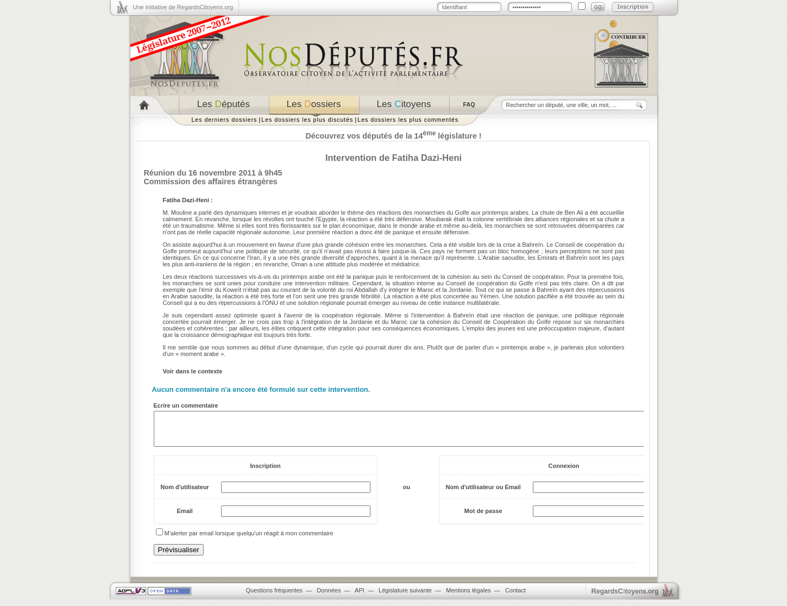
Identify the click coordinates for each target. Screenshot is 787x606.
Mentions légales (468, 596)
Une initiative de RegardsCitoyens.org (183, 7)
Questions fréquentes (274, 596)
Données (329, 596)
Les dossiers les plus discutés (307, 119)
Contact (515, 596)
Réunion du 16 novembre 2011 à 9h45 (213, 172)
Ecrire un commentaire (186, 405)
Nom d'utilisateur (185, 493)
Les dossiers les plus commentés (407, 119)
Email (185, 517)
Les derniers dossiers (224, 119)
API (359, 596)
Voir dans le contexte (193, 371)
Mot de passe (483, 517)
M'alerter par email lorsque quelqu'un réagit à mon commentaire (249, 539)
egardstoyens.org (625, 597)
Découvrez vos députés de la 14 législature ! (393, 136)
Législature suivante (405, 596)
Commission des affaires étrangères (211, 181)
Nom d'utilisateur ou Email (483, 493)
